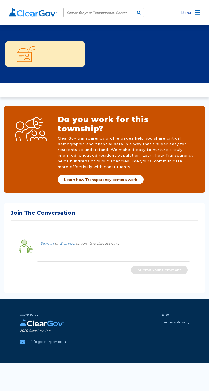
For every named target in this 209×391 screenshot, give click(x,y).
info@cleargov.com (48, 342)
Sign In (47, 243)
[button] (159, 270)
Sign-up (67, 243)
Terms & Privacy (175, 322)
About (167, 315)
